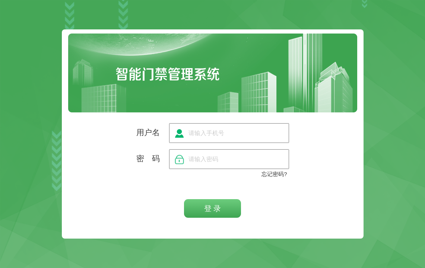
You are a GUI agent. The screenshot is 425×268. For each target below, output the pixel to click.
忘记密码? (274, 174)
